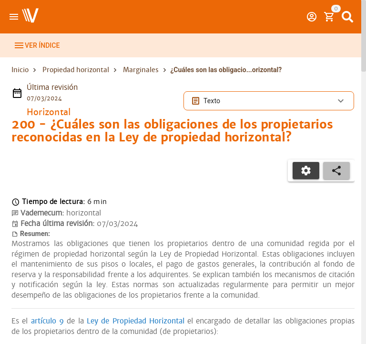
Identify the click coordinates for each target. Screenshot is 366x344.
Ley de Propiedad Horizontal (135, 331)
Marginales (141, 80)
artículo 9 (47, 331)
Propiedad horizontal (75, 80)
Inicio (20, 80)
